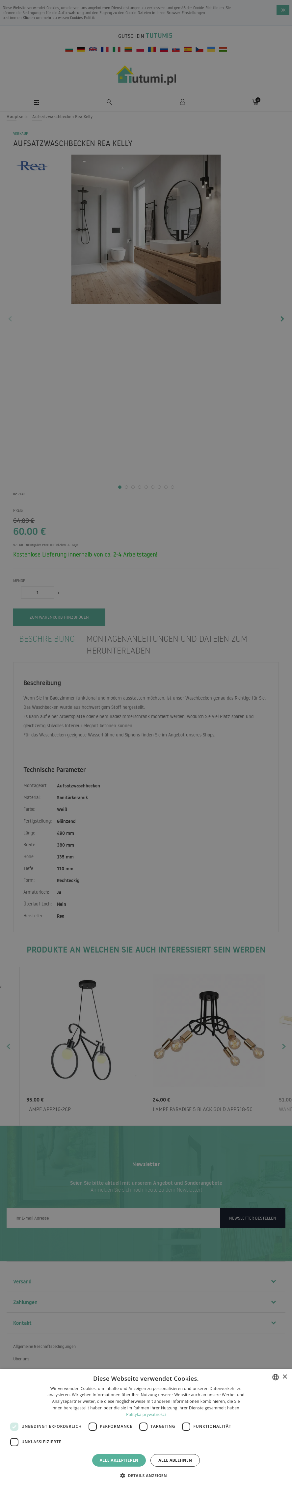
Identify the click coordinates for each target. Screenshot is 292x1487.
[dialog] (146, 1428)
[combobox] (275, 1377)
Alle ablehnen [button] (175, 1460)
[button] (146, 1475)
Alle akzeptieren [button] (119, 1460)
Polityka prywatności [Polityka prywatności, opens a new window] (146, 1414)
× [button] (284, 1377)
